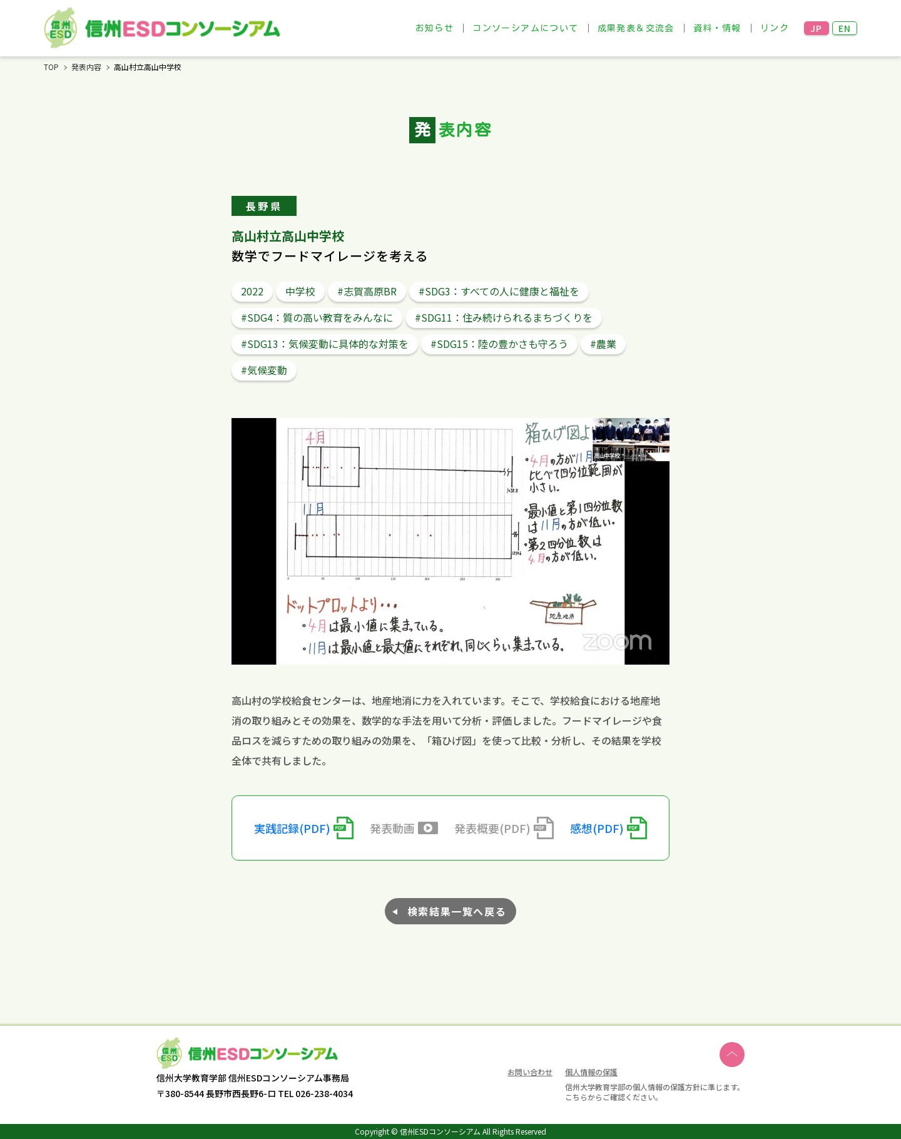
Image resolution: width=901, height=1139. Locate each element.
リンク (774, 28)
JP (816, 28)
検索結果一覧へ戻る (456, 911)
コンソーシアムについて (525, 28)
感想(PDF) (597, 828)
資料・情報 (717, 28)
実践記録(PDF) (292, 828)
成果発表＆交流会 (636, 28)
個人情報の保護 (591, 1071)
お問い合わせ (529, 1072)
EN (845, 28)
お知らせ (434, 28)
